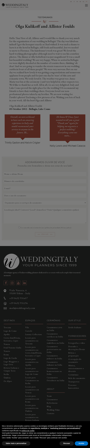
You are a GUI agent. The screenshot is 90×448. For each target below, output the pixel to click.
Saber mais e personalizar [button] (16, 443)
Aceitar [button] (81, 443)
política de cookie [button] (27, 431)
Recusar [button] (66, 443)
